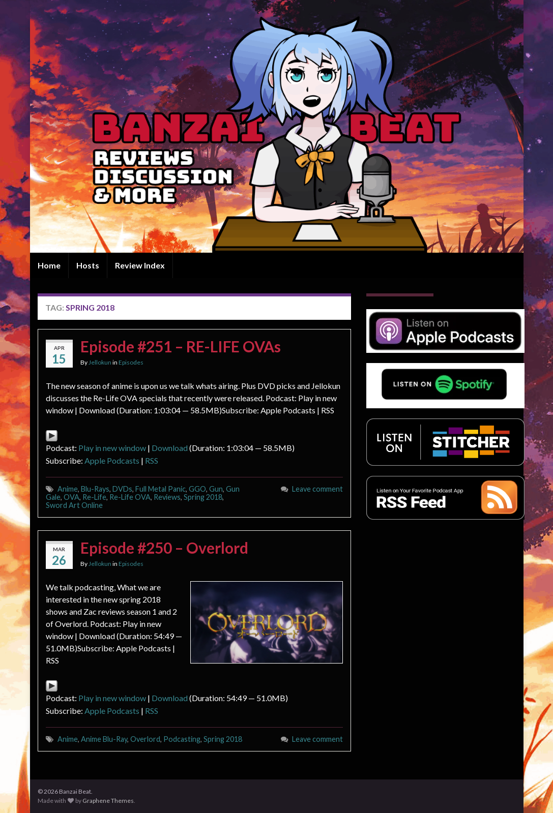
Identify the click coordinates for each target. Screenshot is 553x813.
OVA (71, 497)
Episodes (131, 362)
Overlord (145, 739)
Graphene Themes (108, 800)
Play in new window (112, 448)
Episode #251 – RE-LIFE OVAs (180, 346)
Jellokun (100, 362)
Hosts (87, 265)
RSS (151, 460)
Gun (216, 489)
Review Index (140, 265)
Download (170, 448)
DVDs (122, 489)
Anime (67, 489)
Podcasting (181, 739)
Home (49, 265)
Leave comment (317, 489)
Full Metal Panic (160, 489)
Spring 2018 (203, 497)
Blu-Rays (95, 489)
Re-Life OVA (130, 497)
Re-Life (94, 497)
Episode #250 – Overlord (164, 547)
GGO (197, 489)
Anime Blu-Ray (104, 739)
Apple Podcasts (111, 460)
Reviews (167, 497)
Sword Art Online (74, 505)
